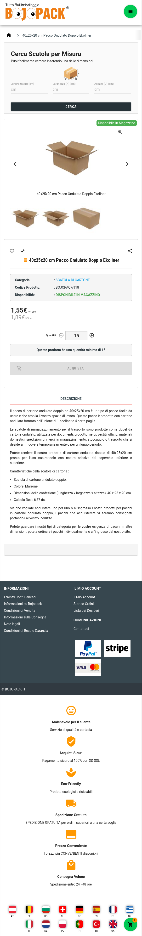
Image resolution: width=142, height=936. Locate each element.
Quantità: (51, 335)
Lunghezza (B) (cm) (22, 83)
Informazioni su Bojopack (23, 604)
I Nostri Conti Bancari (19, 597)
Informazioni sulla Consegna (25, 617)
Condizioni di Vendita (19, 610)
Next (127, 164)
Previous (15, 164)
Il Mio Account (84, 597)
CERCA (71, 107)
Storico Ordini (84, 604)
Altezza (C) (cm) (104, 83)
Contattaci (81, 629)
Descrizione (71, 399)
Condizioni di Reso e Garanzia (26, 631)
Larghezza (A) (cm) (64, 83)
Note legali (12, 624)
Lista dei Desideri (86, 610)
